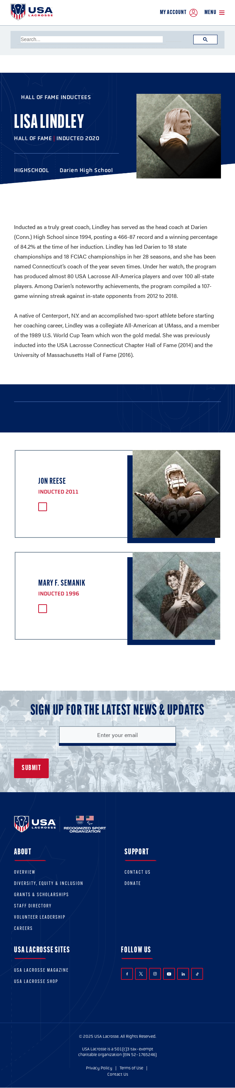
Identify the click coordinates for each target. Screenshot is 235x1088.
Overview (24, 872)
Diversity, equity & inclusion (48, 883)
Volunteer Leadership (40, 917)
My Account (178, 13)
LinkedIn (183, 974)
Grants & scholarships (41, 895)
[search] (92, 39)
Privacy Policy (99, 1068)
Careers (23, 928)
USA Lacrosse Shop (36, 981)
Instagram (155, 974)
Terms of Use (131, 1068)
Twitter (141, 974)
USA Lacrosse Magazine (41, 970)
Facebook (127, 974)
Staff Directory (33, 906)
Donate (133, 883)
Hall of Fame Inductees (56, 97)
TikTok (197, 974)
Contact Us (138, 872)
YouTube (169, 973)
